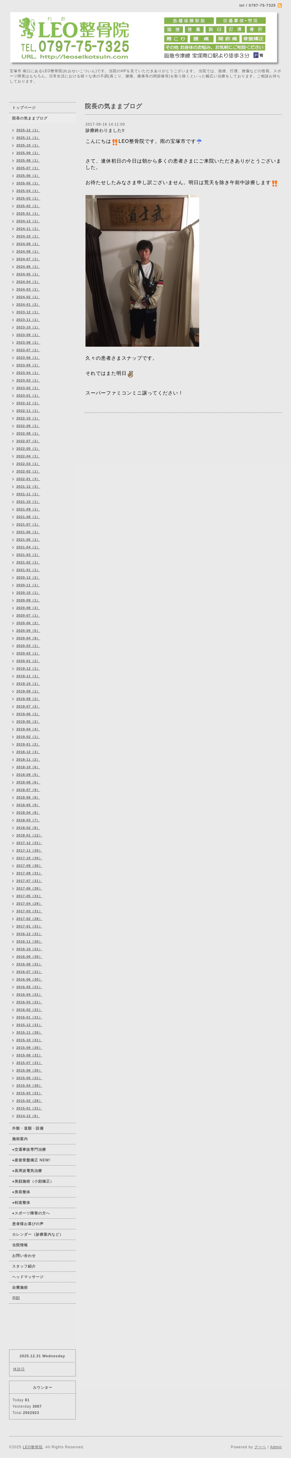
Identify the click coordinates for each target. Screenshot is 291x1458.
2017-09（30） (29, 865)
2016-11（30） (29, 941)
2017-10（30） (29, 858)
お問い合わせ (24, 1256)
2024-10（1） (28, 236)
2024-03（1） (28, 289)
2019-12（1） (28, 668)
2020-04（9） (28, 638)
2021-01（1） (28, 570)
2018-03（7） (28, 820)
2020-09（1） (28, 600)
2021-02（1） (28, 562)
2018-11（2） (28, 759)
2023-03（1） (28, 380)
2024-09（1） (28, 244)
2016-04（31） (29, 994)
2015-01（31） (29, 1108)
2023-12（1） (28, 312)
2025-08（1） (28, 160)
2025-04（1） (28, 191)
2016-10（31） (29, 949)
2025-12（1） (28, 130)
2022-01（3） (28, 479)
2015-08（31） (29, 1055)
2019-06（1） (28, 714)
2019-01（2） (28, 744)
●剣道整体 (21, 1202)
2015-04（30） (29, 1085)
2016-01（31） (29, 1017)
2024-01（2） (28, 304)
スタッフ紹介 (24, 1266)
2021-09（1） (28, 509)
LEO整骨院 (33, 1447)
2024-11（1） (28, 229)
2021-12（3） (28, 486)
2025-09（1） (28, 153)
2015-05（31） (29, 1078)
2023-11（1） (28, 320)
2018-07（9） (28, 790)
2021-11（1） (28, 494)
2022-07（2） (28, 441)
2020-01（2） (28, 661)
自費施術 (20, 1287)
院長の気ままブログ (30, 118)
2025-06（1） (28, 175)
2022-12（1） (28, 403)
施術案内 (20, 1139)
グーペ (260, 1447)
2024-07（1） (28, 259)
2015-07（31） (29, 1063)
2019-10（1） (28, 683)
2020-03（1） (28, 646)
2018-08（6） (28, 782)
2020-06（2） (28, 623)
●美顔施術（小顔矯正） (33, 1181)
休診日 (19, 1369)
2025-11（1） (28, 138)
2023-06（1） (28, 357)
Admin (276, 1447)
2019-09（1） (28, 691)
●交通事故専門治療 (29, 1149)
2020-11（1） (28, 585)
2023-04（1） (28, 373)
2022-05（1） (28, 448)
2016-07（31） (29, 972)
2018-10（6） (28, 767)
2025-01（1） (28, 213)
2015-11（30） (29, 1032)
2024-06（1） (28, 266)
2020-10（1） (28, 592)
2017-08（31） (29, 873)
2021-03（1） (28, 555)
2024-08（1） (28, 251)
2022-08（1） (28, 433)
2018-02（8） (28, 828)
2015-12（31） (29, 1025)
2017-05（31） (29, 896)
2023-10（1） (28, 327)
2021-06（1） (28, 532)
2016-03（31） (29, 1002)
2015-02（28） (29, 1101)
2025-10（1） (28, 145)
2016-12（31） (29, 934)
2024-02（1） (28, 297)
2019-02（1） (28, 737)
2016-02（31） (29, 1010)
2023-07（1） (28, 350)
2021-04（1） (28, 547)
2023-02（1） (28, 388)
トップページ (24, 108)
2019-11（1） (28, 676)
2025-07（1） (28, 168)
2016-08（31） (29, 964)
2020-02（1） (28, 653)
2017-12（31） (29, 843)
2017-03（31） (29, 911)
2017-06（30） (29, 888)
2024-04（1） (28, 282)
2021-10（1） (28, 501)
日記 (16, 1298)
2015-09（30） (29, 1047)
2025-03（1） (28, 198)
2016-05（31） (29, 987)
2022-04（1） (28, 456)
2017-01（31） (29, 926)
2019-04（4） (28, 729)
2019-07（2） (28, 706)
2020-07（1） (28, 615)
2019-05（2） (28, 721)
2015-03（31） (29, 1093)
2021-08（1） (28, 517)
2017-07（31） (29, 881)
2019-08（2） (28, 699)
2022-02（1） (28, 471)
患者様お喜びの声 (28, 1224)
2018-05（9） (28, 805)
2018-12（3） (28, 752)
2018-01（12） (29, 835)
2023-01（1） (28, 395)
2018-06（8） (28, 797)
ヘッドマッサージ (28, 1277)
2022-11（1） (28, 410)
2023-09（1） (28, 335)
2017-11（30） (29, 850)
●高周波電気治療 (27, 1171)
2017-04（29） (29, 903)
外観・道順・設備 (28, 1128)
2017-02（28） (29, 919)
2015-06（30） (29, 1070)
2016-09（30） (29, 956)
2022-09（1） (28, 426)
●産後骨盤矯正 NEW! (31, 1160)
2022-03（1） (28, 464)
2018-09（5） (28, 774)
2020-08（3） (28, 608)
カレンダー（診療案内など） (37, 1234)
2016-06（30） (29, 979)
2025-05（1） (28, 183)
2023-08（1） (28, 342)
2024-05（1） (28, 274)
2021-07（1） (28, 524)
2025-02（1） (28, 206)
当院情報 (20, 1245)
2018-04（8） (28, 812)
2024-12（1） (28, 221)
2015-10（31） (29, 1040)
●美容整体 (21, 1192)
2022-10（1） (28, 418)
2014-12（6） (28, 1116)
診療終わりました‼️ (105, 130)
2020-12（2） (28, 577)
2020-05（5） (28, 630)
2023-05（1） (28, 365)
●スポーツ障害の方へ (31, 1213)
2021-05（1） (28, 539)
